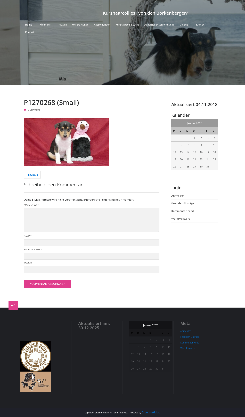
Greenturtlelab (151, 412)
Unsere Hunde (80, 24)
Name (27, 236)
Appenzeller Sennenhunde (159, 24)
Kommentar (31, 204)
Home (28, 24)
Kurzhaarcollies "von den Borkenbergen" (146, 13)
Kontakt (29, 32)
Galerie (184, 24)
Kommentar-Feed (182, 211)
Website (28, 262)
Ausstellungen (102, 24)
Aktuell (63, 24)
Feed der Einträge (182, 203)
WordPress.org (180, 218)
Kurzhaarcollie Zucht (127, 24)
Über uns (45, 24)
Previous (32, 175)
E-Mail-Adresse (33, 249)
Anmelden (177, 195)
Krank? (200, 24)
